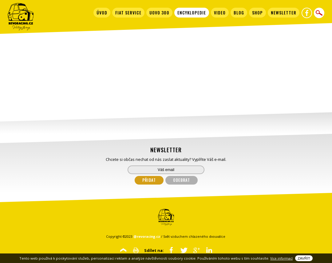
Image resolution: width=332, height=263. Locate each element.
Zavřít (304, 258)
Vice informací (281, 258)
